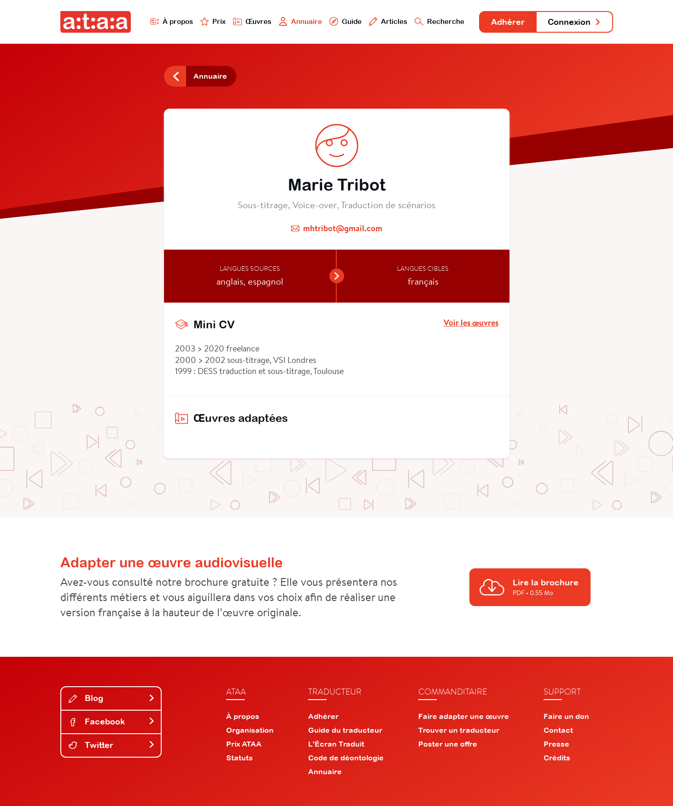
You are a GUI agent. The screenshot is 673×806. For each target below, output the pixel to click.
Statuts (239, 757)
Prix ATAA (244, 744)
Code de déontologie (346, 757)
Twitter (112, 745)
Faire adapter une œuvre (463, 716)
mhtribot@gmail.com (342, 228)
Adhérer (508, 22)
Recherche (439, 21)
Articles (388, 21)
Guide (345, 21)
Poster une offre (447, 744)
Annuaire (300, 21)
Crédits (557, 757)
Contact (558, 730)
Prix (213, 21)
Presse (556, 744)
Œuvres (252, 21)
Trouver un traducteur (458, 730)
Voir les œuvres (471, 322)
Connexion (574, 22)
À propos (171, 21)
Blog (112, 698)
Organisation (250, 730)
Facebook (112, 721)
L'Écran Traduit (336, 744)
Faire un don (566, 716)
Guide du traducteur (345, 730)
